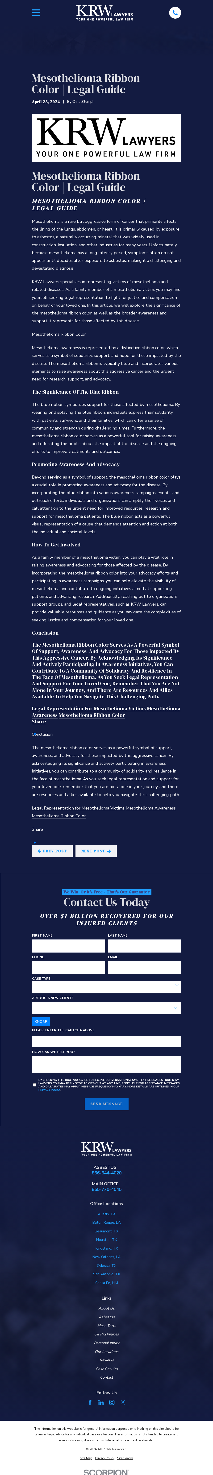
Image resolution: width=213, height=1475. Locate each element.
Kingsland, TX (106, 1248)
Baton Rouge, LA (106, 1222)
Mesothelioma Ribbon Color (92, 715)
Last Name (117, 936)
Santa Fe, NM (106, 1282)
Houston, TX (106, 1239)
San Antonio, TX (106, 1274)
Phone (38, 957)
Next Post (96, 851)
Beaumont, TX (106, 1231)
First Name (42, 936)
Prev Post (52, 851)
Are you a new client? (52, 998)
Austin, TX (106, 1214)
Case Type (41, 979)
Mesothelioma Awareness (151, 808)
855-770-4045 (106, 1189)
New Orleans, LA (106, 1257)
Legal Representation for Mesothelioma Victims (89, 708)
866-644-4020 (106, 1173)
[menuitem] (86, 1458)
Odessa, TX (106, 1265)
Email (113, 957)
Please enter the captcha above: (63, 1031)
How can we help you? (53, 1052)
